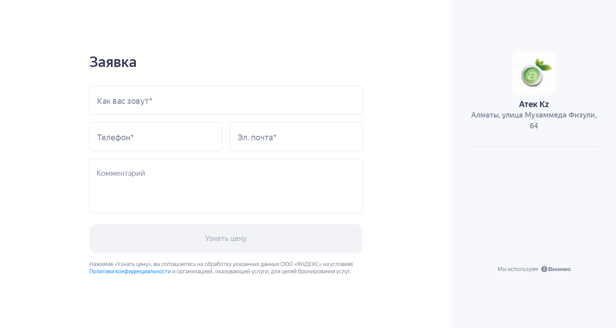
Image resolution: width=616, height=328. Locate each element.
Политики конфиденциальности (130, 270)
